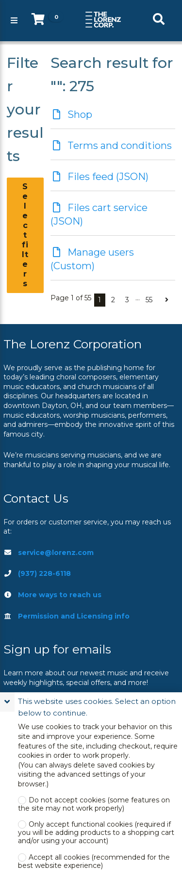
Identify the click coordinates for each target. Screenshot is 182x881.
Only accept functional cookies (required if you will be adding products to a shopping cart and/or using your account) (96, 832)
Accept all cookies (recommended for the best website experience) (94, 861)
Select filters (25, 235)
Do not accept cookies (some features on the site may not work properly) (94, 804)
